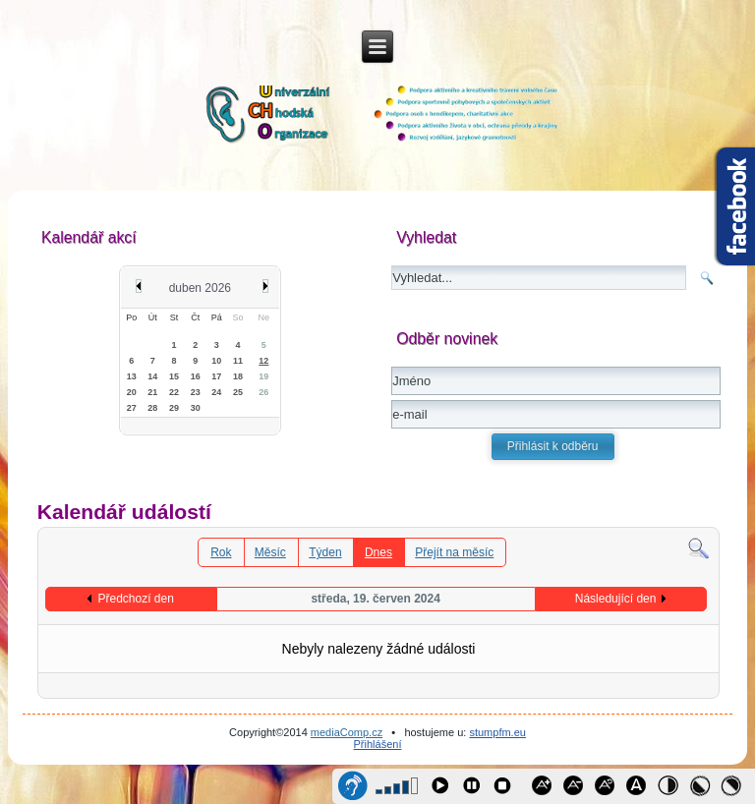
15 (174, 376)
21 (152, 392)
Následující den (616, 598)
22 (174, 392)
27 (132, 408)
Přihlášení (378, 744)
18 (238, 376)
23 (196, 392)
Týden (325, 552)
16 (196, 376)
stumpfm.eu (497, 732)
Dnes (378, 552)
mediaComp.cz (346, 732)
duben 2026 (200, 288)
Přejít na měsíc (454, 552)
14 (152, 376)
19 (263, 376)
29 (174, 408)
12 (263, 361)
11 (238, 361)
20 (132, 392)
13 (132, 376)
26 (263, 392)
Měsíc (270, 552)
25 (238, 392)
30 (196, 408)
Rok (220, 552)
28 (152, 408)
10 (216, 361)
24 (216, 392)
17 (216, 376)
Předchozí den (135, 598)
